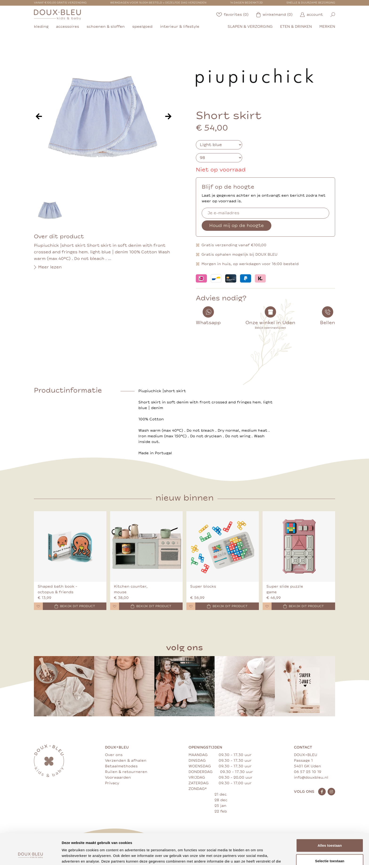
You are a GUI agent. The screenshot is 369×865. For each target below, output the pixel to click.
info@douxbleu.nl (311, 777)
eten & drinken (296, 26)
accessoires (67, 26)
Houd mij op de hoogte (236, 225)
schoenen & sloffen (106, 26)
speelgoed (142, 26)
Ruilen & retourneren (126, 771)
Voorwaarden (118, 777)
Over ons (114, 755)
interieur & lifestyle (179, 26)
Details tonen (254, 856)
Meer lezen (48, 267)
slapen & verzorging (250, 26)
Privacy (112, 783)
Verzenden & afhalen (125, 760)
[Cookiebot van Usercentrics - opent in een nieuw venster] (30, 855)
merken (327, 26)
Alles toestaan (329, 819)
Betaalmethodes (121, 766)
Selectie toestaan (329, 834)
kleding (41, 26)
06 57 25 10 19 (307, 771)
